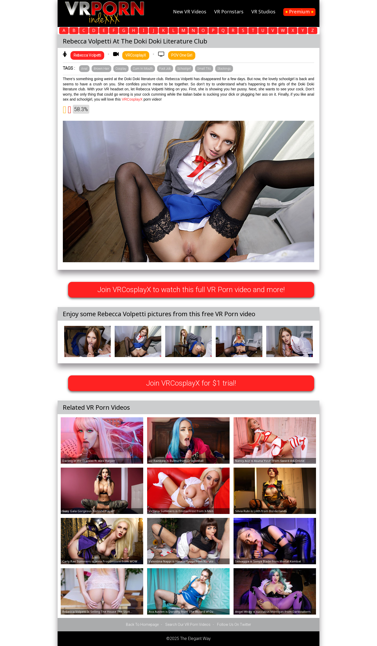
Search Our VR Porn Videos (187, 624)
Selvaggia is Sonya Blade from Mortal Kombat (268, 561)
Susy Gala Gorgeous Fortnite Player (88, 511)
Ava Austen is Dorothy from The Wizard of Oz (181, 612)
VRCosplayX (132, 99)
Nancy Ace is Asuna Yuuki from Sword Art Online (269, 461)
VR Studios (263, 11)
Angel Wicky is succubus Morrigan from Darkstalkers (273, 612)
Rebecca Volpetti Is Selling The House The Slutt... (97, 612)
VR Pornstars (228, 11)
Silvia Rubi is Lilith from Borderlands (261, 511)
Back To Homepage (142, 624)
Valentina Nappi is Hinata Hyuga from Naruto (181, 561)
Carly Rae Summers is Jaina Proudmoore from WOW (99, 561)
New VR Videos (189, 11)
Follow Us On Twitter (234, 624)
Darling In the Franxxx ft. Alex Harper (88, 461)
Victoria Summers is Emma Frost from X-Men (181, 511)
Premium (299, 11)
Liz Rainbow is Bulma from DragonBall (176, 461)
